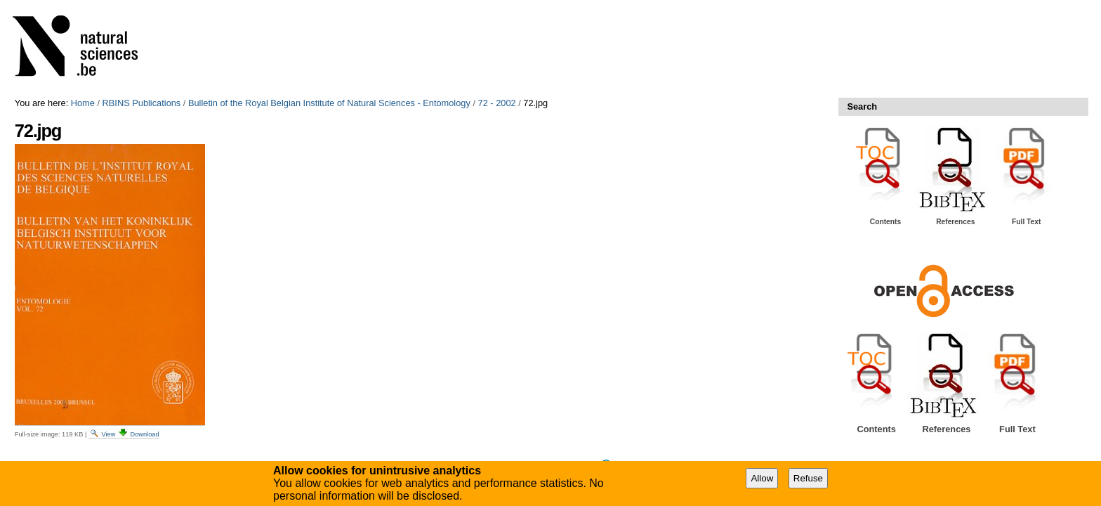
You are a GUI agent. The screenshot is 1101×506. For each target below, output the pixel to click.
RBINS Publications (142, 103)
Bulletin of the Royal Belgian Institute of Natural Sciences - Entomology (329, 103)
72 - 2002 (497, 103)
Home (83, 103)
